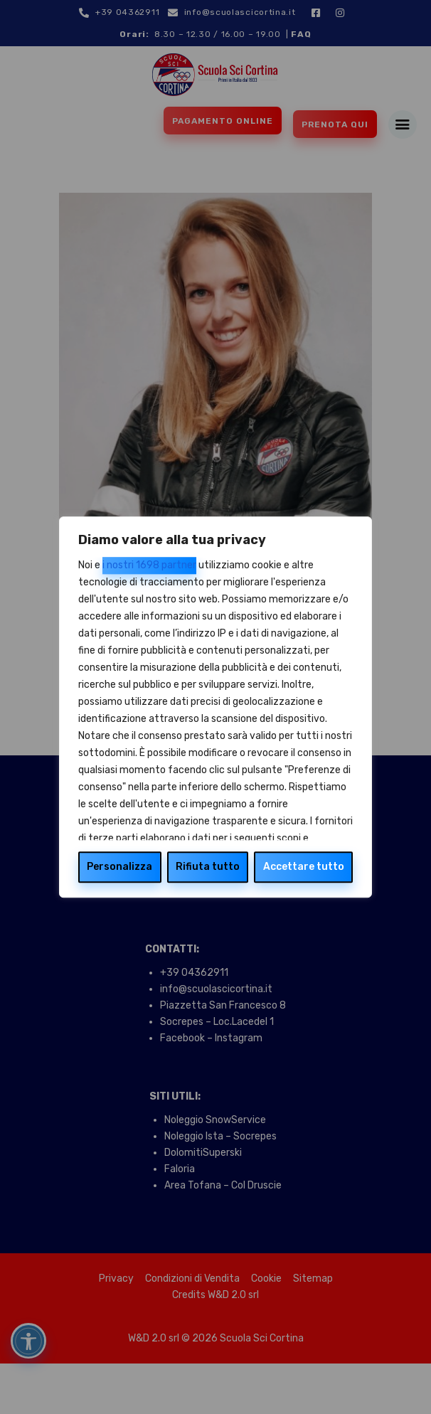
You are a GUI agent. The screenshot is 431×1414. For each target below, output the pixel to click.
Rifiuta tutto (208, 867)
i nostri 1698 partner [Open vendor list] (149, 565)
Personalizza (119, 867)
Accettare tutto (303, 867)
